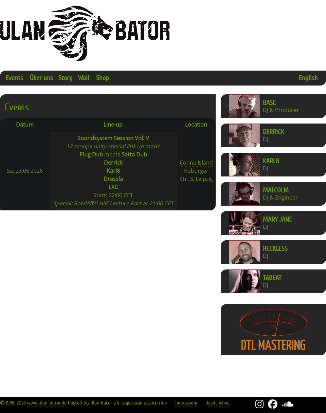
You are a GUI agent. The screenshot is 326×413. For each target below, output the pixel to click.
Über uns (41, 78)
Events (14, 78)
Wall (83, 78)
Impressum (186, 403)
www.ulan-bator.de (47, 403)
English (308, 78)
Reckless (275, 248)
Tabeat (272, 278)
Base (269, 103)
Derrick (273, 132)
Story (65, 78)
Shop (102, 78)
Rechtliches (217, 403)
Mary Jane (277, 219)
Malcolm (276, 190)
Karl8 (271, 161)
